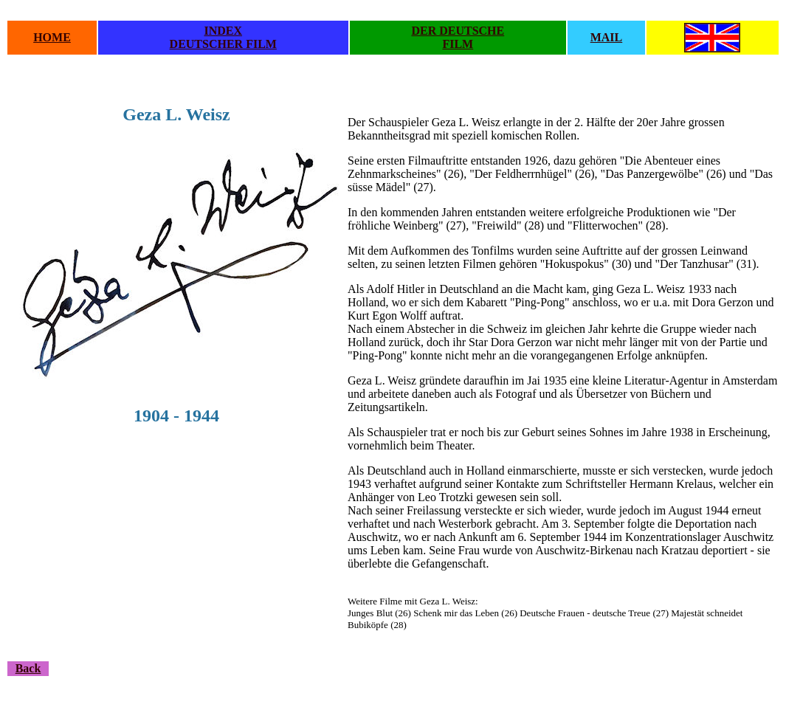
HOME (52, 37)
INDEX (223, 30)
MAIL (606, 37)
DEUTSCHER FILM (223, 44)
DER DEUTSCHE (457, 30)
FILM (457, 44)
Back (28, 668)
